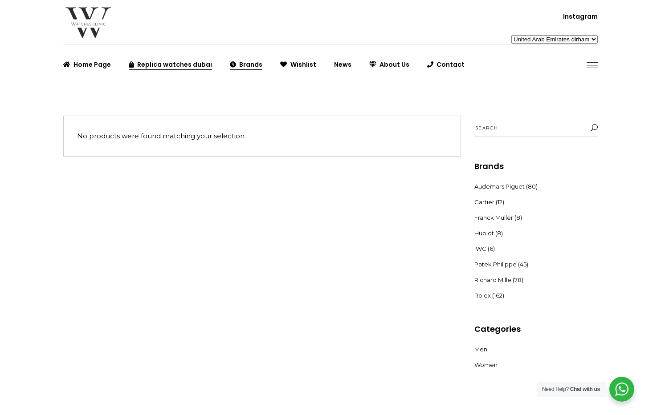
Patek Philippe (495, 264)
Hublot (484, 233)
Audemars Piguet (499, 186)
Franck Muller (493, 217)
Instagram (580, 16)
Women (486, 364)
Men (480, 349)
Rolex (482, 295)
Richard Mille (492, 279)
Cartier (484, 201)
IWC (480, 248)
